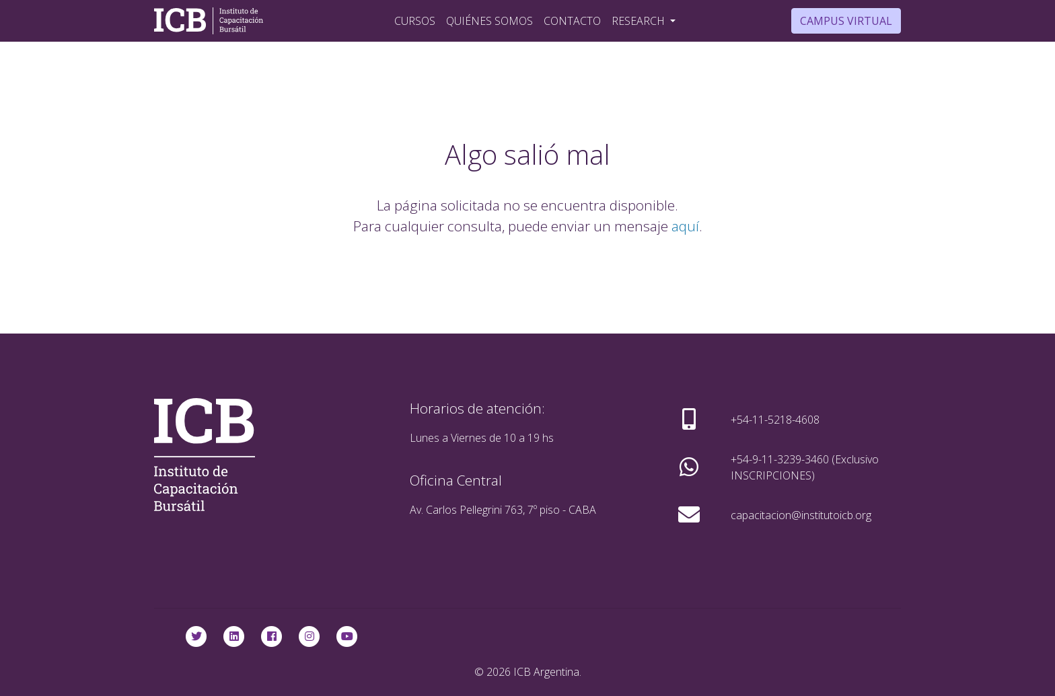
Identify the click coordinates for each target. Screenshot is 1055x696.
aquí (685, 226)
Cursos (414, 20)
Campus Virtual (846, 20)
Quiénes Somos (489, 20)
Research (639, 20)
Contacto (572, 20)
